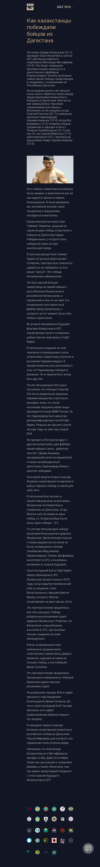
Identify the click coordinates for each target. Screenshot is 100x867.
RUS (68, 7)
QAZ (60, 7)
